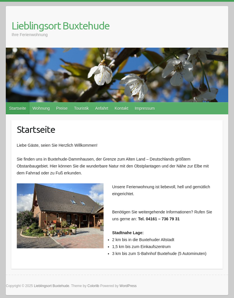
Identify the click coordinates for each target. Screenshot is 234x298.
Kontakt (121, 108)
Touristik (81, 108)
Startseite (17, 108)
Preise (62, 108)
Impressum (145, 108)
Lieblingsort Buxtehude (60, 25)
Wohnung (41, 108)
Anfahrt (101, 108)
